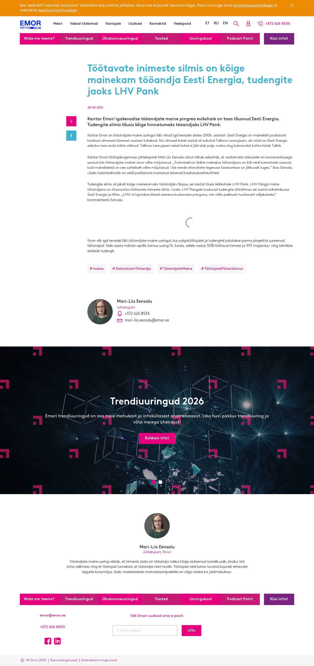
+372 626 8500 (52, 627)
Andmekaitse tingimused (98, 660)
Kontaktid (157, 24)
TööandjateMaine (177, 269)
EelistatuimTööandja (133, 269)
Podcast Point (240, 39)
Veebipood (182, 24)
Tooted (161, 39)
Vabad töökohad (84, 24)
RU (216, 23)
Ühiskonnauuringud (120, 39)
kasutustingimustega (57, 10)
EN (225, 23)
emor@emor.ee (52, 615)
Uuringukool (200, 39)
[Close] (291, 5)
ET (207, 23)
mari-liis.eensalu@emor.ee (147, 320)
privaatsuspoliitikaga (253, 6)
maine (98, 269)
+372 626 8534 (137, 314)
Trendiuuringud (79, 39)
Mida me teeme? (39, 39)
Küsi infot (279, 39)
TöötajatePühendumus (223, 269)
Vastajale (113, 24)
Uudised (135, 24)
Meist (57, 24)
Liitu (191, 630)
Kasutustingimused (63, 660)
